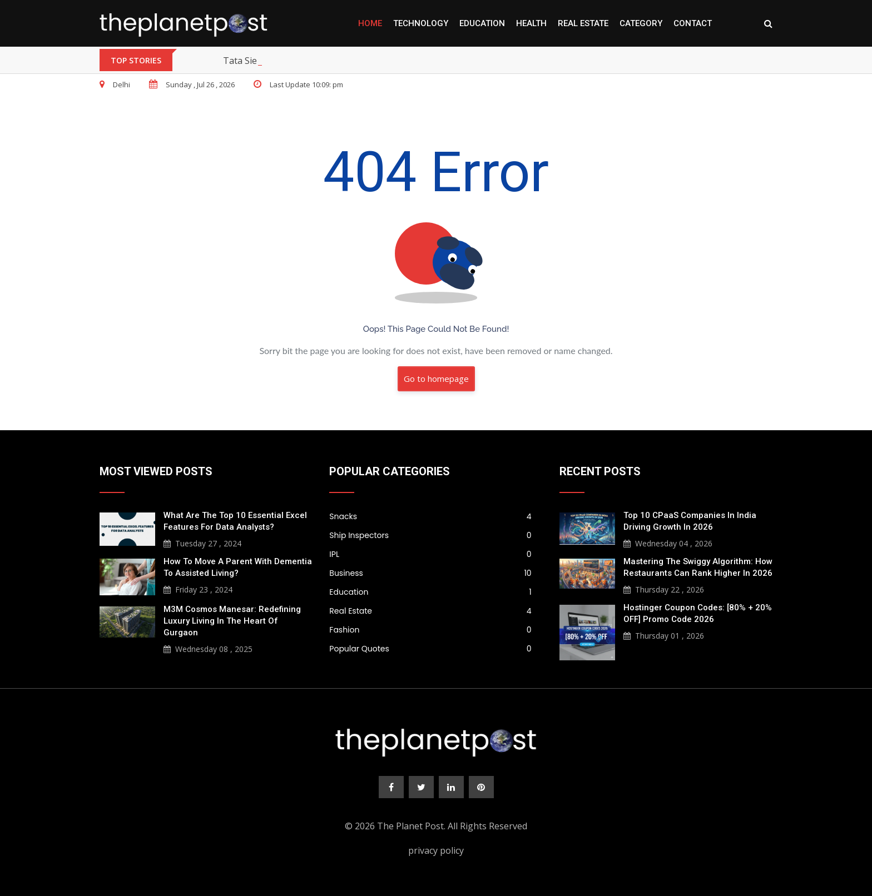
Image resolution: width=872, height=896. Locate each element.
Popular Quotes (430, 648)
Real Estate (583, 23)
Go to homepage (436, 378)
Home (370, 23)
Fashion (430, 629)
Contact (692, 23)
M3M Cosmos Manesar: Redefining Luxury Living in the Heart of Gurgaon (232, 621)
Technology (420, 23)
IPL (430, 554)
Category (641, 23)
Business (430, 573)
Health (531, 23)
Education (482, 23)
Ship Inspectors (430, 535)
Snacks (430, 516)
